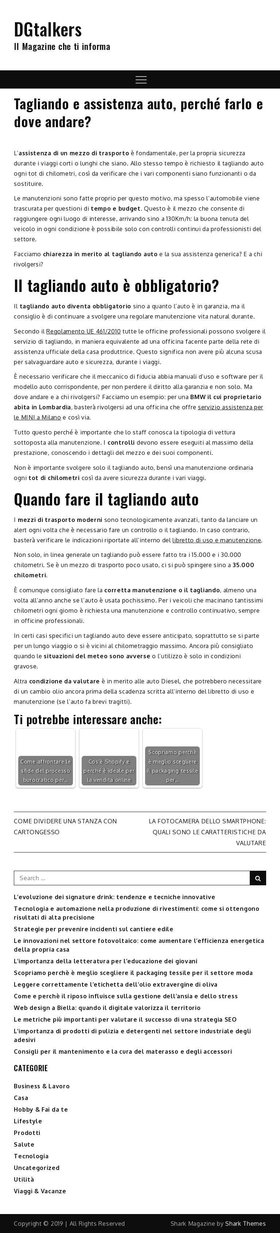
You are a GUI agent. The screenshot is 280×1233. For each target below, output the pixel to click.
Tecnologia (31, 1156)
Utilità (24, 1179)
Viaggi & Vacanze (40, 1191)
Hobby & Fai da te (41, 1109)
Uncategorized (36, 1167)
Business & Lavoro (42, 1086)
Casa (21, 1097)
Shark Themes (245, 1223)
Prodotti (27, 1132)
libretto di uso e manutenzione (216, 540)
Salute (24, 1144)
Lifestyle (28, 1121)
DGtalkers (48, 29)
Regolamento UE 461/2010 (83, 331)
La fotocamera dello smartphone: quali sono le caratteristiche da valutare (207, 832)
